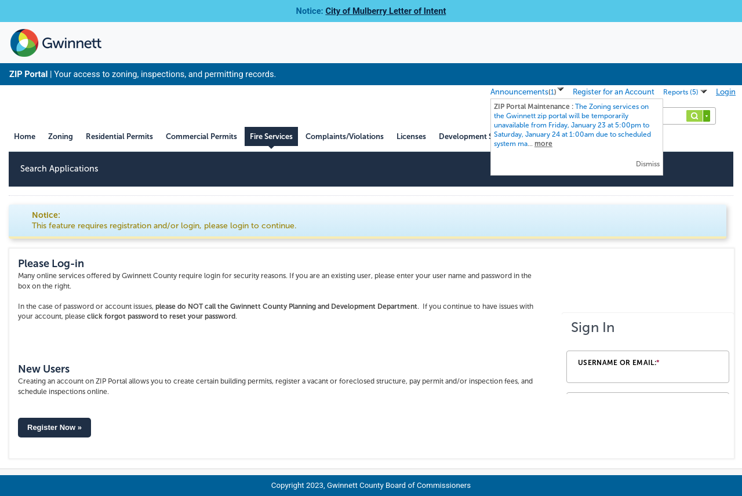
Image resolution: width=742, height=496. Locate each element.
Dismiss (648, 164)
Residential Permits (119, 136)
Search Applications (59, 168)
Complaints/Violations (344, 136)
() (552, 92)
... (572, 125)
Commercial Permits (201, 136)
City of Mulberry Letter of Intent (385, 11)
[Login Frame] (648, 353)
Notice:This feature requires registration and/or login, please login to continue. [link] (164, 220)
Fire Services (271, 136)
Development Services (478, 136)
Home (24, 136)
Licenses (411, 136)
